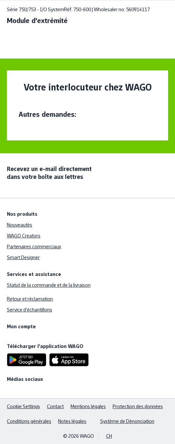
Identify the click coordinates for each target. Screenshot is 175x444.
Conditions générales (29, 421)
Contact (55, 406)
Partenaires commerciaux (34, 246)
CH (109, 436)
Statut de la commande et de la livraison (49, 285)
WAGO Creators (23, 235)
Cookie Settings (23, 406)
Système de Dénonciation (127, 421)
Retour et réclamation (30, 299)
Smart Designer (23, 257)
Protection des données (138, 406)
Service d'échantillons (29, 309)
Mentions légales (88, 406)
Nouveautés (19, 225)
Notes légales (72, 421)
